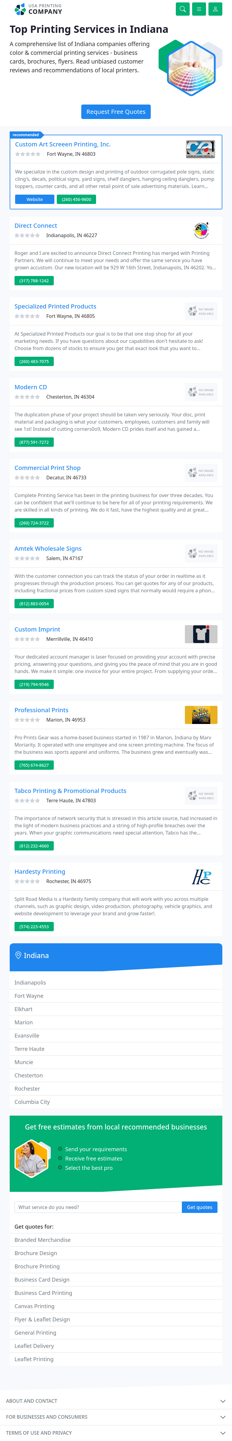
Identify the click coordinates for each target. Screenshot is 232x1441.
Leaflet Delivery (34, 1345)
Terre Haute (29, 1048)
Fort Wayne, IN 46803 (71, 154)
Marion (23, 1022)
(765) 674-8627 (34, 765)
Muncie (23, 1062)
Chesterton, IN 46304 (70, 396)
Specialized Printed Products (55, 306)
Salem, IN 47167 (64, 558)
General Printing (35, 1332)
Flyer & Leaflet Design (42, 1319)
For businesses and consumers (46, 1417)
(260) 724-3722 (34, 523)
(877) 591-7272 (34, 442)
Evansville (26, 1035)
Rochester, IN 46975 (68, 881)
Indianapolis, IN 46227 (71, 235)
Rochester (27, 1088)
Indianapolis (30, 982)
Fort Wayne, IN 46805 (70, 316)
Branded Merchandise (42, 1239)
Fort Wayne (29, 995)
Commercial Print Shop (47, 468)
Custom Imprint (37, 629)
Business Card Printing (43, 1292)
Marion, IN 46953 (65, 719)
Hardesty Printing (39, 871)
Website (35, 199)
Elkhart (23, 1009)
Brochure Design (35, 1253)
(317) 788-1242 (34, 281)
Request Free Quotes (116, 112)
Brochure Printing (37, 1266)
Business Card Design (41, 1279)
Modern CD (30, 387)
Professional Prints (41, 710)
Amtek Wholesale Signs (48, 548)
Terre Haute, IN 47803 (71, 800)
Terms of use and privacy (39, 1433)
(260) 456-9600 (76, 199)
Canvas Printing (34, 1306)
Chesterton (28, 1075)
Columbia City (32, 1101)
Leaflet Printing (33, 1359)
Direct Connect (35, 225)
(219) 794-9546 (34, 684)
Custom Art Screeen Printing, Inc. (63, 144)
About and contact (31, 1401)
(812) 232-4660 (34, 846)
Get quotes (199, 1207)
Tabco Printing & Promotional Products (70, 791)
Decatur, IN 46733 (66, 477)
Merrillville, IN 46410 (69, 639)
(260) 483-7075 (34, 361)
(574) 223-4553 (34, 926)
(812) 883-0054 (34, 603)
